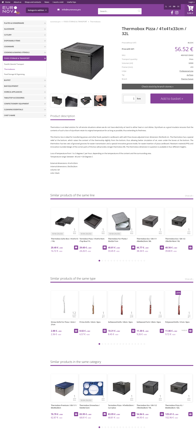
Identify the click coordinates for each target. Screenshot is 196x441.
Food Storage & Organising (14, 74)
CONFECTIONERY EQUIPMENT (16, 103)
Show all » (189, 195)
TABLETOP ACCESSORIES (14, 98)
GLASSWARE (9, 29)
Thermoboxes (9, 69)
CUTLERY (8, 35)
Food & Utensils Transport (14, 64)
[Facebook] (172, 13)
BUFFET (7, 80)
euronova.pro (55, 21)
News (47, 2)
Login (192, 2)
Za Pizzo (190, 75)
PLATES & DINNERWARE (14, 23)
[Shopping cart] (190, 10)
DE (178, 6)
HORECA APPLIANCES (13, 92)
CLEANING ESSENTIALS (13, 109)
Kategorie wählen (37, 10)
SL (166, 6)
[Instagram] (176, 13)
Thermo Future (187, 79)
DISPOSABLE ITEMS (12, 40)
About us (17, 2)
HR (170, 6)
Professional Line (186, 71)
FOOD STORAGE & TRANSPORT (17, 58)
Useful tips (71, 2)
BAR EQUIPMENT (11, 86)
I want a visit (58, 2)
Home (7, 2)
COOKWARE (9, 46)
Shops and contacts (33, 2)
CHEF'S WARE (9, 115)
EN (174, 6)
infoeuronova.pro (71, 9)
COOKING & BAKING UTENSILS (16, 52)
